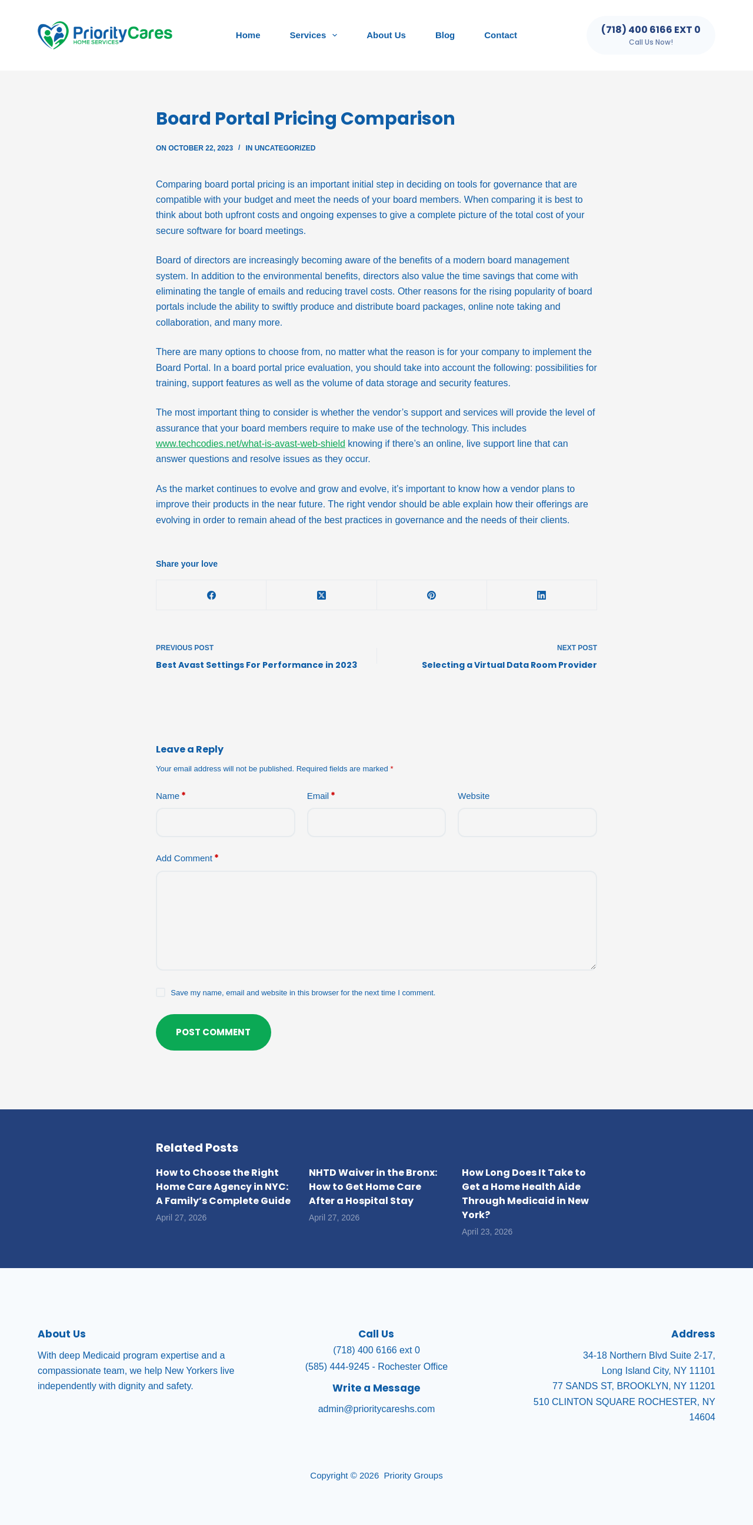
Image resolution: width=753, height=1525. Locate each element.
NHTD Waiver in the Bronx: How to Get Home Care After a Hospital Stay (373, 1187)
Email (321, 796)
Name (171, 796)
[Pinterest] (432, 595)
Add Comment (187, 858)
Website (473, 796)
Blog (445, 35)
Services (316, 35)
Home (248, 35)
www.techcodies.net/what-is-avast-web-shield (250, 444)
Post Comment (213, 1032)
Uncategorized (285, 148)
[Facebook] (211, 595)
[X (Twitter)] (321, 595)
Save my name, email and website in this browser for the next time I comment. (303, 992)
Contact (500, 35)
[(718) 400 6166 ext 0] (651, 35)
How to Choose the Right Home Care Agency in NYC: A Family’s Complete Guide (223, 1187)
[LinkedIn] (542, 595)
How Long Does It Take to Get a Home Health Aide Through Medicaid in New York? (525, 1194)
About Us (386, 35)
